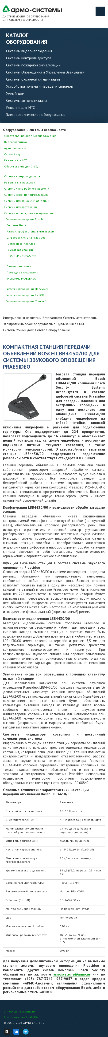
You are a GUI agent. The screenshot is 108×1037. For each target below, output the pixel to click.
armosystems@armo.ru (71, 974)
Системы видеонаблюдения (29, 51)
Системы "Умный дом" (18, 330)
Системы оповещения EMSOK (24, 295)
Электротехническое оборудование (36, 114)
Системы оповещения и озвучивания (28, 213)
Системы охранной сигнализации (33, 79)
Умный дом (15, 93)
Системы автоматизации (26, 100)
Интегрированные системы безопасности (32, 318)
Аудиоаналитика (15, 148)
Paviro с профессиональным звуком (30, 231)
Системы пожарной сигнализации (33, 65)
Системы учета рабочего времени (26, 188)
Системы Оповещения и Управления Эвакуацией (45, 72)
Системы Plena (16, 225)
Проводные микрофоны (22, 272)
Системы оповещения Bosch (24, 219)
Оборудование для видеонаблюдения (30, 136)
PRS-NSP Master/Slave (22, 256)
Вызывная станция (21, 250)
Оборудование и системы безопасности (34, 130)
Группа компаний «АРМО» (21, 1017)
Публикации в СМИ (70, 324)
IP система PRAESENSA (21, 278)
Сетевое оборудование (52, 330)
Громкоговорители (19, 266)
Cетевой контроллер (21, 243)
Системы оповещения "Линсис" (25, 301)
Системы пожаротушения (20, 207)
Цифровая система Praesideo (26, 237)
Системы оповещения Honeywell (27, 289)
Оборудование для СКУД (21, 166)
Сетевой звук (13, 154)
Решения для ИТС (20, 107)
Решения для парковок (19, 182)
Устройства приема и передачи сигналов (39, 86)
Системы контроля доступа (28, 58)
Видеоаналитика (15, 142)
